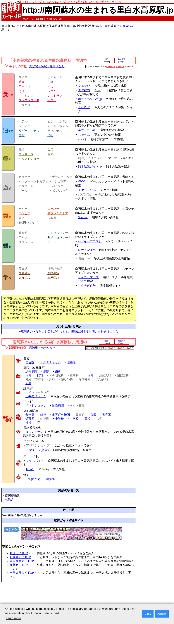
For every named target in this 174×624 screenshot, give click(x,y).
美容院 (29, 362)
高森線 (127, 25)
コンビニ (24, 213)
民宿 (50, 135)
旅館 (22, 135)
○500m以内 (111, 66)
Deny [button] (147, 613)
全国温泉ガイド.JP (22, 572)
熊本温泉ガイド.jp (90, 166)
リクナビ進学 (87, 285)
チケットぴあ (87, 189)
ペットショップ (35, 405)
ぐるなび (84, 85)
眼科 (40, 375)
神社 (28, 422)
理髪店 (71, 362)
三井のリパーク (35, 396)
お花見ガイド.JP (20, 557)
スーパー (53, 208)
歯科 (58, 371)
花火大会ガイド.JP (22, 561)
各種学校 (24, 277)
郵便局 (29, 414)
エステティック (50, 362)
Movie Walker (86, 249)
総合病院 (31, 371)
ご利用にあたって (54, 19)
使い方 (25, 19)
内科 (28, 375)
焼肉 (22, 81)
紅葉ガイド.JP (19, 564)
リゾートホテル (29, 130)
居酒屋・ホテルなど (42, 347)
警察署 (106, 414)
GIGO (81, 181)
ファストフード (29, 100)
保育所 (29, 418)
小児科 (89, 375)
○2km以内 (120, 66)
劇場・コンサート (59, 237)
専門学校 (53, 277)
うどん (51, 91)
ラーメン (24, 86)
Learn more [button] (13, 618)
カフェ (51, 100)
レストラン (54, 95)
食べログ (84, 107)
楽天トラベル (87, 130)
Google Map (32, 478)
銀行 (43, 414)
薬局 (28, 383)
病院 (46, 371)
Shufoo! (83, 217)
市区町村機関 (61, 414)
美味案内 (84, 90)
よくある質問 (37, 19)
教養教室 (24, 273)
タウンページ (34, 431)
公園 (93, 414)
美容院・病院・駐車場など (46, 66)
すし (50, 86)
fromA (30, 469)
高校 (87, 418)
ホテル (23, 121)
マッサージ (26, 154)
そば (22, 91)
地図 (106, 59)
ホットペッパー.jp (90, 98)
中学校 (74, 418)
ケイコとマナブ (88, 277)
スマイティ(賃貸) (37, 450)
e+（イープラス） (90, 241)
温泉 (50, 149)
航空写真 (121, 59)
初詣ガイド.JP (19, 553)
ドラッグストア (57, 213)
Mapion (50, 478)
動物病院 (58, 405)
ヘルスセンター (29, 158)
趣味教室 (53, 273)
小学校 (59, 418)
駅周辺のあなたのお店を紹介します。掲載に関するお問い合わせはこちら (69, 331)
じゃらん (84, 134)
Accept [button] (161, 613)
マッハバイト (35, 460)
